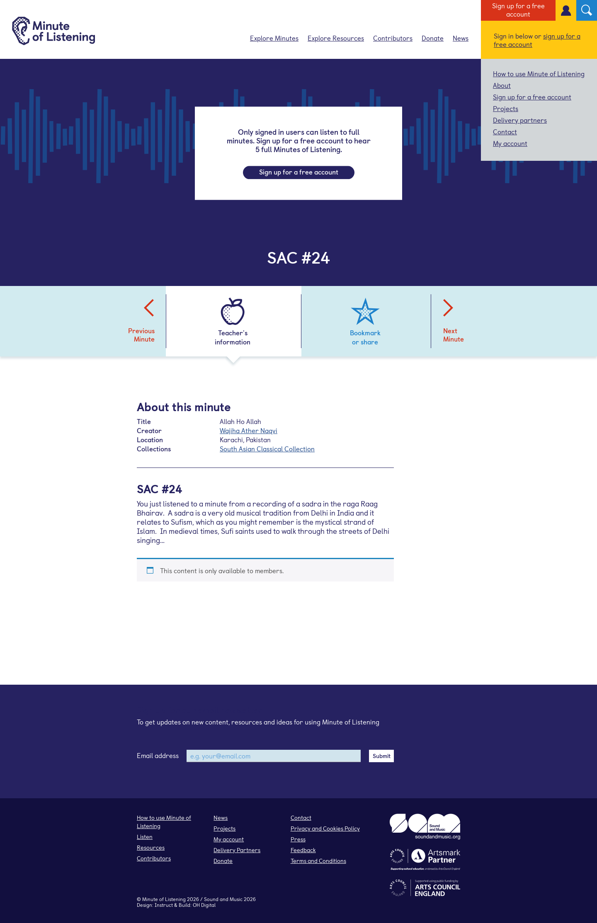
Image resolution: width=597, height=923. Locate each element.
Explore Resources (336, 38)
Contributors (393, 38)
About (502, 85)
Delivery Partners (237, 849)
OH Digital (204, 904)
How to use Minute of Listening (539, 73)
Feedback (303, 849)
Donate (433, 38)
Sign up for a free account (518, 9)
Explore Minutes (274, 38)
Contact (505, 131)
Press (298, 839)
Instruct (164, 904)
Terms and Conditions (318, 860)
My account (510, 143)
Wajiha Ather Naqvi (248, 430)
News (460, 38)
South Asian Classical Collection (267, 448)
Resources (151, 847)
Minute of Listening (164, 899)
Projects (505, 108)
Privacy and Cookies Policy (325, 828)
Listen (145, 836)
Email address (158, 755)
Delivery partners (520, 120)
